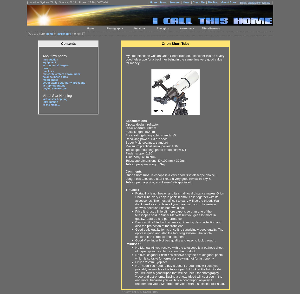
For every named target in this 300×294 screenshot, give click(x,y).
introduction (50, 59)
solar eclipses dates (55, 76)
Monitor (175, 2)
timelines (48, 71)
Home (153, 2)
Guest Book (228, 2)
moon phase (50, 79)
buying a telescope (54, 88)
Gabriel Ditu (150, 291)
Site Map (213, 2)
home (49, 33)
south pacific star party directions (64, 82)
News (186, 2)
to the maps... (51, 104)
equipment (49, 62)
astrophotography (54, 85)
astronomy (64, 33)
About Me (199, 2)
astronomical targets (56, 65)
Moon (163, 2)
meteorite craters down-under (61, 74)
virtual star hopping (55, 99)
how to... (48, 68)
